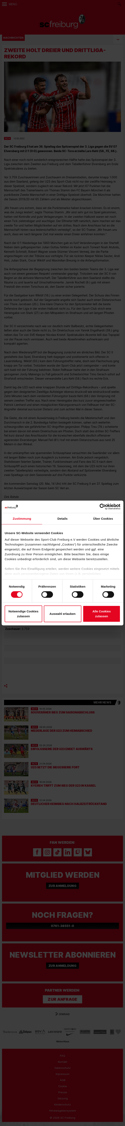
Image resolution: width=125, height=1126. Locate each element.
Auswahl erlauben (62, 613)
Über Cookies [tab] (103, 518)
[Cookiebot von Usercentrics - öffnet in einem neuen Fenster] (102, 507)
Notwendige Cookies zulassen (24, 614)
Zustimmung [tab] (22, 518)
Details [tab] (62, 518)
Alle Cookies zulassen (101, 614)
